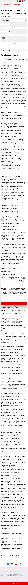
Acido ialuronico (19, 71)
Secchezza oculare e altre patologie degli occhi (9, 462)
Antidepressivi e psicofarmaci (15, 91)
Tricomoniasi (3, 525)
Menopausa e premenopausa (18, 351)
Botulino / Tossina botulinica (16, 115)
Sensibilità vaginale (20, 466)
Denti (19, 176)
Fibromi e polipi (12, 257)
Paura (25, 397)
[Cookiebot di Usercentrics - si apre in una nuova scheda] (19, 281)
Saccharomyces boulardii (5, 455)
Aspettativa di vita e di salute (21, 98)
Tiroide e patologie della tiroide (7, 521)
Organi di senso (4, 384)
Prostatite (15, 422)
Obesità (2, 378)
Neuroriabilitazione (21, 372)
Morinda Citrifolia (22, 362)
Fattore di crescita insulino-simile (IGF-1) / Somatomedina (11, 251)
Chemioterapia (3, 140)
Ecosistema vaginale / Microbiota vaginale (17, 217)
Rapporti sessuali (19, 434)
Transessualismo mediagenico (6, 522)
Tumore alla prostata (19, 527)
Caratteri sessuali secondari (6, 129)
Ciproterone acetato (20, 143)
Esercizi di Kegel (4, 236)
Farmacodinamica (16, 249)
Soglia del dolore (9, 498)
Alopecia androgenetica (20, 79)
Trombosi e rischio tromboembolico (7, 527)
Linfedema (11, 324)
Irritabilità (3, 311)
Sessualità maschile (19, 471)
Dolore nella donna (12, 204)
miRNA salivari (3, 359)
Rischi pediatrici (4, 450)
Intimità (23, 306)
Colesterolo (23, 149)
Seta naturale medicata (15, 472)
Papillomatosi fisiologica (12, 393)
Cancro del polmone (14, 123)
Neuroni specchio (4, 372)
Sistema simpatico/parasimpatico (7, 497)
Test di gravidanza (17, 518)
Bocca (19, 114)
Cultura (24, 170)
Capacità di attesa (4, 127)
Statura (20, 503)
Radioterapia (18, 432)
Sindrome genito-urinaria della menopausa (9, 488)
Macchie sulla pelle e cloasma (6, 332)
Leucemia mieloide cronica (6, 322)
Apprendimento (22, 95)
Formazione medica (20, 262)
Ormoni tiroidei (23, 384)
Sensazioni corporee (12, 465)
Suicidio (22, 504)
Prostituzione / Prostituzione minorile (8, 424)
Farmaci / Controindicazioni (17, 246)
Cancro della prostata (5, 126)
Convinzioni (21, 162)
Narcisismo (18, 367)
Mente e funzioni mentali (5, 353)
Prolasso (2, 422)
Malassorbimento (20, 333)
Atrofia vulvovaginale (23, 100)
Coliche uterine (3, 151)
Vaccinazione (7, 536)
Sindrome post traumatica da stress (7, 491)
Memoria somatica (4, 351)
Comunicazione (14, 155)
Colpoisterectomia (8, 152)
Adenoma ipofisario (22, 72)
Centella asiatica (15, 135)
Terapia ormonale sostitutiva (6, 516)
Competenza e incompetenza (6, 153)
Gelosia (19, 268)
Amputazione (14, 85)
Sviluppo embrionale (5, 507)
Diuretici (19, 199)
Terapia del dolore (13, 513)
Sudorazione (17, 504)
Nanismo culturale (11, 367)
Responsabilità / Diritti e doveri (16, 444)
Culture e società (4, 171)
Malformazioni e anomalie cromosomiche (8, 340)
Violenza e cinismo (22, 542)
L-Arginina (3, 316)
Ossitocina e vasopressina (20, 385)
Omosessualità (18, 381)
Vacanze (2, 536)
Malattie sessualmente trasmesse (7, 339)
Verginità (2, 541)
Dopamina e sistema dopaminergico (7, 212)
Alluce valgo (12, 79)
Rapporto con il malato (5, 435)
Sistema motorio (19, 494)
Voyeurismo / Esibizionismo (6, 548)
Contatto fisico (17, 158)
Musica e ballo (11, 364)
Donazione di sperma (14, 211)
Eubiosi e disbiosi (15, 239)
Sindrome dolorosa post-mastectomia (8, 487)
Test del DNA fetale (9, 518)
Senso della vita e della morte (21, 468)
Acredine (16, 72)
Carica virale (3, 130)
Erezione (16, 232)
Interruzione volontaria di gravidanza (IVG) (9, 306)
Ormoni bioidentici (15, 384)
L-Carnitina (8, 316)
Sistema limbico (12, 494)
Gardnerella (8, 268)
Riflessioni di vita (4, 448)
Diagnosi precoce (13, 182)
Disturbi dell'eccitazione (14, 189)
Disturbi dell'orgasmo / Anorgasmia (7, 192)
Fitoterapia (9, 260)
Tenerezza (17, 512)
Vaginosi (2, 539)
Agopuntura (24, 76)
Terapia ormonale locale (21, 515)
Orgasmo (9, 384)
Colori (23, 151)
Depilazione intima (4, 177)
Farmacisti (10, 249)
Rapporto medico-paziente (6, 438)
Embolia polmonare (4, 225)
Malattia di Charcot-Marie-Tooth (11, 334)
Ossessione (12, 385)
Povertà (16, 415)
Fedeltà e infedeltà (4, 254)
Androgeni (7, 87)
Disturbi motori (3, 193)
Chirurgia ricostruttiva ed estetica (7, 142)
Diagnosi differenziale (5, 182)
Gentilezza (3, 274)
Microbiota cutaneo (10, 356)
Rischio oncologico (11, 450)
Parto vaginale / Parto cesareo (6, 396)
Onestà (10, 382)
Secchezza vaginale (23, 462)
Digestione (3, 185)
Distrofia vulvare (8, 188)
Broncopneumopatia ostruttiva (6, 116)
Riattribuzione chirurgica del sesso (7, 447)
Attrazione (3, 103)
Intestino (20, 306)
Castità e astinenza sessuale (6, 132)
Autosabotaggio (23, 106)
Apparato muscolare (19, 94)
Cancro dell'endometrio (5, 124)
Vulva (13, 548)
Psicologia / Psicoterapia (5, 425)
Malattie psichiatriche (15, 337)
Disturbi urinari (14, 195)
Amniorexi (13, 84)
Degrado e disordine (11, 174)
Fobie (14, 262)
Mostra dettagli (21, 299)
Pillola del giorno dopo (17, 412)
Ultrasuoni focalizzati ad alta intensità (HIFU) (9, 533)
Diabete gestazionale (21, 180)
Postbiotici (8, 415)
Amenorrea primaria (5, 82)
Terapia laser (12, 515)
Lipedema (3, 327)
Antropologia (24, 91)
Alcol (7, 78)
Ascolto (2, 98)
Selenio (15, 463)
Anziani (2, 93)
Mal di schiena (13, 333)
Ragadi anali (9, 434)
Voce (12, 547)
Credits (15, 577)
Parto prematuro (18, 395)
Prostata (11, 422)
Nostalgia (11, 374)
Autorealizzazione (15, 106)
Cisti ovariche (3, 145)
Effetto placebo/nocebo (20, 220)
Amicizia (21, 82)
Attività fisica (20, 101)
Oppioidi (14, 382)
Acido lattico (3, 72)
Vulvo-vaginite (17, 548)
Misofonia (15, 359)
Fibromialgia (18, 257)
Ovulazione (15, 388)
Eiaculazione (12, 222)
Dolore (12, 201)
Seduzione (11, 463)
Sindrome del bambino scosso (6, 476)
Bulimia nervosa (4, 118)
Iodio (26, 309)
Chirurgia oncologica (21, 140)
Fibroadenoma (21, 256)
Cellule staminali (4, 135)
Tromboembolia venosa (15, 525)
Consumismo (11, 158)
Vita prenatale (3, 545)
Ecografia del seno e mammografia (12, 216)
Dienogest (23, 183)
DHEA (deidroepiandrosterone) (7, 180)
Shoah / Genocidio (4, 474)
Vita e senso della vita (18, 544)
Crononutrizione (19, 170)
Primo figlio (8, 418)
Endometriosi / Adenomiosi (6, 228)
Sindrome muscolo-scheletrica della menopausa (10, 490)
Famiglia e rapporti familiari (11, 244)
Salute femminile (21, 456)
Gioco (2, 278)
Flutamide (10, 262)
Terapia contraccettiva (5, 513)
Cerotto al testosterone (5, 136)
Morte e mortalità (4, 364)
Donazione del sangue (5, 211)
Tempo (12, 512)
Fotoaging (2, 263)
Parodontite (12, 395)
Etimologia (9, 239)
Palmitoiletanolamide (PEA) (6, 392)
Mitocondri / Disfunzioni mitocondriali (8, 361)
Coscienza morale (4, 165)
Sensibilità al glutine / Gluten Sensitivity (8, 466)
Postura (12, 415)
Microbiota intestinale (5, 358)
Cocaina (2, 149)
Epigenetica (13, 230)
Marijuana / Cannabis (5, 342)
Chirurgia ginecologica (11, 140)
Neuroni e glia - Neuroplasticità (16, 370)
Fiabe (16, 256)
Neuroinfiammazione (5, 370)
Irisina (24, 310)
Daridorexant (3, 174)
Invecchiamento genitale (5, 309)
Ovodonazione (9, 388)
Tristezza (8, 525)
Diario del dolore (12, 183)
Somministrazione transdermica (7, 500)
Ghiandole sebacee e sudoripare (7, 275)
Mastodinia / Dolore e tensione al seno (8, 346)
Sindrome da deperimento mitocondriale (8, 475)
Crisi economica (19, 168)
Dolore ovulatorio (13, 207)
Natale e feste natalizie (5, 369)
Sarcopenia (16, 457)
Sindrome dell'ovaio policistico (6, 479)
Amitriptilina (7, 84)
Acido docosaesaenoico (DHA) (6, 69)
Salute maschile (4, 457)
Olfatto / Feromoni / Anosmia (9, 378)
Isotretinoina (12, 311)
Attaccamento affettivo (5, 101)
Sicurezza (10, 474)
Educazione (14, 219)
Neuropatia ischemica (12, 372)
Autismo (7, 103)
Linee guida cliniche (4, 324)
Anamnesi (2, 87)
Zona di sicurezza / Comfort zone (14, 555)
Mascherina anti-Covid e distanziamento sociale (10, 343)
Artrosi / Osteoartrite (20, 97)
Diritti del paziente (4, 186)
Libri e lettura (18, 322)
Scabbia (20, 457)
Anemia (20, 88)
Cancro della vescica (14, 126)
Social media (3, 498)
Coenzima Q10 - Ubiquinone (10, 149)
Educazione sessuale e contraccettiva (8, 220)
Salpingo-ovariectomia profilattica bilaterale (9, 456)
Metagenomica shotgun (20, 355)
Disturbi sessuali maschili (5, 195)
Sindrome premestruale (19, 491)
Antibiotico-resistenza (5, 91)
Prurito (21, 424)
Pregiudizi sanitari (4, 416)
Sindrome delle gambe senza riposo (8, 485)
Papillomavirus (20, 393)
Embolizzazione (12, 225)
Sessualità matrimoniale (5, 472)
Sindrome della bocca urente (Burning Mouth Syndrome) (11, 481)
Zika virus (2, 555)
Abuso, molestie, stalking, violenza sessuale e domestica (11, 66)
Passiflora (15, 396)
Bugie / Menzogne (16, 116)
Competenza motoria (17, 153)
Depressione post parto (18, 177)
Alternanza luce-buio (5, 81)
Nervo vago (23, 369)
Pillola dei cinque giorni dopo (6, 412)
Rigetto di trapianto (11, 448)
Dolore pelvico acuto (22, 207)
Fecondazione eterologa (20, 253)
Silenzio (18, 474)
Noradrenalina (20, 373)
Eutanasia (21, 239)
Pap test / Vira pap (19, 392)
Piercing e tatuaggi (18, 402)
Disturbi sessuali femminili (21, 193)
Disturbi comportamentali (17, 188)
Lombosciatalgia (13, 327)
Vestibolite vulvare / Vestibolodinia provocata (9, 542)
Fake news (3, 244)
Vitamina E (19, 545)
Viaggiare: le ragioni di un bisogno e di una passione (14, 50)
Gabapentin (3, 268)
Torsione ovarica (17, 521)
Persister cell (14, 400)
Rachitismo (3, 432)
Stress (13, 504)
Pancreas (13, 392)
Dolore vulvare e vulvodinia (6, 209)
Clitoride (15, 146)
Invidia (22, 309)
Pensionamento (4, 400)
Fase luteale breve (4, 250)
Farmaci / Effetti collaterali (6, 247)
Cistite (8, 145)
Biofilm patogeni (4, 114)
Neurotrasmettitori (4, 373)
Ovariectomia (3, 388)
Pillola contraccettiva (22, 409)
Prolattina (6, 422)
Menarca (10, 351)
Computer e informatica (5, 155)
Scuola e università (4, 460)
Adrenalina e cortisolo (15, 75)
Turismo (9, 528)
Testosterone (3, 519)
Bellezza (16, 112)
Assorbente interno (4, 100)
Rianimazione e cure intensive (18, 445)
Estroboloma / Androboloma (6, 238)
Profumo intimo (15, 419)
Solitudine (24, 498)
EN (26, 1)
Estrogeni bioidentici (21, 238)
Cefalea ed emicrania (13, 133)
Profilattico (9, 419)
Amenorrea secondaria (14, 82)
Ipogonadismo (14, 310)
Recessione (19, 439)
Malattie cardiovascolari (5, 337)
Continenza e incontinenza (6, 159)
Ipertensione (3, 310)
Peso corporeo (20, 400)
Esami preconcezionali (14, 233)
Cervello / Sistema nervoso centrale (7, 137)
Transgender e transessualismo (19, 522)
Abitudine (12, 65)
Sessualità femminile (11, 471)
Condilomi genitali (4, 158)
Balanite (22, 111)
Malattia (2, 334)
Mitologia (17, 361)
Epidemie (8, 230)
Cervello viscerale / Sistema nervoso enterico (9, 139)
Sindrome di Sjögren (19, 485)
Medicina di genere (12, 348)
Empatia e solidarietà (15, 226)
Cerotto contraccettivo (14, 136)
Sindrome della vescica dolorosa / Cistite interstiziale (11, 482)
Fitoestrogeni (22, 259)
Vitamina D (14, 545)
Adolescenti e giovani (22, 74)
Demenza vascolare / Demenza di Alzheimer (9, 176)
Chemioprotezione (22, 139)
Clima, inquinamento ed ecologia (7, 146)
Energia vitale (3, 229)
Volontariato (16, 547)
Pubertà (15, 425)
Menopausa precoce (14, 352)
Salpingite (19, 455)
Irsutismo (7, 311)
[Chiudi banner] (26, 281)
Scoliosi (9, 459)
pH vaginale (8, 402)
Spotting (2, 503)
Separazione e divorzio (5, 469)
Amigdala (2, 84)
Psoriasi (12, 425)
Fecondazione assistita (11, 253)
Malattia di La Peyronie (22, 334)
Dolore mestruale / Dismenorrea (21, 202)
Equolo (12, 232)
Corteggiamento (19, 164)
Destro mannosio (13, 179)
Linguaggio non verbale (5, 325)
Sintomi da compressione (8, 492)
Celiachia (19, 133)
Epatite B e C (3, 230)
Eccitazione (3, 216)
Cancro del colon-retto (5, 123)
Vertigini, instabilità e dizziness (11, 541)
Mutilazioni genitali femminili (20, 364)
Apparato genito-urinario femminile (7, 94)
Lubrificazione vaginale (21, 327)
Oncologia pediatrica (5, 382)
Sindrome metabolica (22, 488)
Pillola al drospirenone (5, 405)
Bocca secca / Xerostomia (5, 115)
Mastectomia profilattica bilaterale (7, 345)
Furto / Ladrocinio (4, 265)
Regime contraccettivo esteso (6, 442)
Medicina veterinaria (21, 348)
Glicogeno (15, 278)
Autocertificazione (21, 103)
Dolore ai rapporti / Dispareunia (20, 201)
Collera (13, 151)
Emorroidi (18, 225)
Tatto (20, 511)
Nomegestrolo (14, 373)
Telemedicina (24, 511)
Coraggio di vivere (11, 164)
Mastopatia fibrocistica (20, 346)
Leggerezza (3, 321)
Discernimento (20, 186)
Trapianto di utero (8, 524)
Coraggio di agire (4, 164)
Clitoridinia (20, 146)
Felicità (10, 254)
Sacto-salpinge (14, 455)
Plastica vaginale (18, 413)
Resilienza (19, 442)
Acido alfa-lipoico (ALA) (15, 68)
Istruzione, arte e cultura (15, 313)
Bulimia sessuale (11, 118)
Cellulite (9, 135)
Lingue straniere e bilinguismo (16, 325)
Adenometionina (4, 74)
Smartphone (23, 497)
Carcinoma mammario (20, 129)
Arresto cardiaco (4, 97)
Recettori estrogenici (5, 441)
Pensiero (25, 399)
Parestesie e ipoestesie (5, 395)
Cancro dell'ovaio (14, 124)
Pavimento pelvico (4, 399)
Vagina (20, 538)
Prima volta (3, 418)
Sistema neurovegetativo (5, 495)
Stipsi (7, 504)
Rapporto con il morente (15, 435)
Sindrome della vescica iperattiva (7, 484)
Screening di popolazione (16, 459)
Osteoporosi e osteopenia (5, 387)
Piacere (13, 402)
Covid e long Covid (12, 165)
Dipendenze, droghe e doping (15, 185)
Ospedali (2, 385)
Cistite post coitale (13, 145)
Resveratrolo (3, 445)
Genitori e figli (21, 272)
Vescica (19, 541)
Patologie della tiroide (19, 397)
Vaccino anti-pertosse (5, 538)
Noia (10, 373)
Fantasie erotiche (20, 244)
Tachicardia (3, 511)
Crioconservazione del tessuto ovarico (8, 168)
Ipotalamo (20, 310)
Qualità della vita (4, 429)
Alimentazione (11, 78)
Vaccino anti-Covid (21, 536)
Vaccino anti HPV (14, 536)
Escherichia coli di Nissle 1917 (6, 235)
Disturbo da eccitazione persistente (7, 198)
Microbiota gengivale (18, 356)
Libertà (13, 322)
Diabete (15, 180)
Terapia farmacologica (5, 515)
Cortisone (25, 164)
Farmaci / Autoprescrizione (6, 246)
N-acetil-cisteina (4, 367)
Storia (10, 504)
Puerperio (20, 425)
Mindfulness (23, 358)
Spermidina (9, 501)
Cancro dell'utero (21, 124)
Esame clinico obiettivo (5, 233)
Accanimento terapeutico (5, 68)
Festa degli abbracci (5, 256)
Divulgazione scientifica (5, 201)
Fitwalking (15, 260)
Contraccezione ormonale (5, 161)
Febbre (24, 251)
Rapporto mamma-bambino (14, 436)
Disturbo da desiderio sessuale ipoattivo (8, 196)
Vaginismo (24, 538)
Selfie (19, 463)
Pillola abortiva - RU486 (5, 403)
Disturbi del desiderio (5, 189)
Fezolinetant (12, 256)
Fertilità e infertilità (23, 254)
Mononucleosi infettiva (5, 362)
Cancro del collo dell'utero (20, 121)
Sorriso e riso (3, 501)
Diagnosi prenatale (4, 183)
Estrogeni (14, 238)
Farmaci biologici (15, 247)
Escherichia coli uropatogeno (18, 235)
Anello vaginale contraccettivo (12, 88)
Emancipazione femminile (15, 223)
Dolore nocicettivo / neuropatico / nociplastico (9, 205)
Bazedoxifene (10, 112)
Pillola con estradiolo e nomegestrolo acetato (9, 408)
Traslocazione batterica (17, 524)
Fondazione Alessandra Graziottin (9, 579)
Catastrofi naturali (4, 133)
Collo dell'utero (19, 151)
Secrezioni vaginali (4, 463)
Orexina (18, 382)
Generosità (21, 270)
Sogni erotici (19, 498)
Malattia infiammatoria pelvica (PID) (8, 336)
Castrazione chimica (16, 132)
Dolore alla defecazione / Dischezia (7, 202)
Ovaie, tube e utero (19, 387)
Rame (14, 434)
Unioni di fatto (21, 533)
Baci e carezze (3, 111)
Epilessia (18, 230)
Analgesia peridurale (22, 85)
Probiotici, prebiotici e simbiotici (17, 418)
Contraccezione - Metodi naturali (18, 159)
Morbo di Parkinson (14, 362)
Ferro (18, 254)
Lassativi (25, 316)
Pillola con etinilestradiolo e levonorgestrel (9, 409)
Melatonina (8, 349)
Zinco (6, 555)
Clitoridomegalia (4, 148)
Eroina (20, 232)
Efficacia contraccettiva (5, 222)
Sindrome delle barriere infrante (20, 484)
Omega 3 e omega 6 (17, 379)
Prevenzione (19, 416)
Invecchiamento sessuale (15, 309)
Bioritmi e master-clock (12, 114)
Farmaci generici (22, 247)
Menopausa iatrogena (5, 352)
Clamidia (22, 145)
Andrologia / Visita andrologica (16, 87)
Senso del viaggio (4, 468)
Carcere (13, 129)
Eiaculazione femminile (20, 222)
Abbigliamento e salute (5, 65)
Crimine (18, 165)
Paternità (19, 396)
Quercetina (10, 429)
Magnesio (2, 333)
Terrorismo (3, 518)
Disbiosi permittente (12, 186)
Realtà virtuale (13, 439)
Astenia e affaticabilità (13, 100)
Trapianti (2, 524)
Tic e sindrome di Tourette (16, 519)
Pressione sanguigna (12, 416)
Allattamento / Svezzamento (20, 78)
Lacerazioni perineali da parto (17, 316)
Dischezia (2, 188)
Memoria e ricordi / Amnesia (17, 349)
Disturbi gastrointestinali (19, 192)
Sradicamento (8, 503)
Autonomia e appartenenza (6, 106)
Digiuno (7, 185)
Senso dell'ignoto (11, 468)
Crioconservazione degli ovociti (7, 167)
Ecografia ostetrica (4, 217)
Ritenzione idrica (19, 450)
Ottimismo (13, 387)
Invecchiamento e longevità (12, 307)
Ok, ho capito (14, 303)
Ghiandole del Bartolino (10, 274)
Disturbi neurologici (11, 193)
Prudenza (17, 424)
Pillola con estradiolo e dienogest (7, 406)
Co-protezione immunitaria (13, 148)
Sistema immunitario (5, 494)
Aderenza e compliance (12, 74)
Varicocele (23, 539)
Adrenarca (22, 75)
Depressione (11, 177)
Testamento (24, 518)
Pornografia (3, 415)
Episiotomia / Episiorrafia (5, 232)
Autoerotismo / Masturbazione (12, 104)
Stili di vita (3, 504)
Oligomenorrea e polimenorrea (7, 379)
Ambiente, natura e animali (15, 81)
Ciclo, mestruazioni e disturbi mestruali (8, 143)
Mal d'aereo (7, 333)
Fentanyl (14, 254)
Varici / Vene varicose (17, 539)
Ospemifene (7, 385)
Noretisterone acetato (5, 374)
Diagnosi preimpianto (21, 182)
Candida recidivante (22, 126)
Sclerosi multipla (4, 459)
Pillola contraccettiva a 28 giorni (7, 411)
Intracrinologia (3, 307)
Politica (23, 413)
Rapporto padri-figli (15, 438)
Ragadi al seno (3, 434)
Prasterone (21, 415)
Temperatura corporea (5, 512)
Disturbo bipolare (21, 195)
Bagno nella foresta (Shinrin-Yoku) (13, 111)
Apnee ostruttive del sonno (10, 93)
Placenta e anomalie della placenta (7, 413)
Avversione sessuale (4, 107)
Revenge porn (9, 445)
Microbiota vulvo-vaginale (15, 358)
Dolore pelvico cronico (5, 208)
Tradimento (23, 521)
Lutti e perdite (3, 328)
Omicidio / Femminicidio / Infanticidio (8, 381)
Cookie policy (10, 577)
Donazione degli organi (16, 209)
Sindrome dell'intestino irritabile (19, 476)
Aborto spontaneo (18, 65)
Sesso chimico (3, 471)
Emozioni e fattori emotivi (5, 226)
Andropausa (3, 88)
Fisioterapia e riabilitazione (14, 259)
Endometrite (14, 228)
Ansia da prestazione (12, 90)
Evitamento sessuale (4, 241)
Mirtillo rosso (9, 359)
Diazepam (18, 183)
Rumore (2, 451)
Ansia (6, 90)
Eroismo (24, 232)
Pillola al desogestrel (14, 403)
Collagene (9, 151)
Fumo (6, 263)
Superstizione (17, 506)
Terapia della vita (21, 513)
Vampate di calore (8, 539)
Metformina (3, 356)
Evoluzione (11, 241)
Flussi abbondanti (4, 262)
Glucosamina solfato (21, 278)
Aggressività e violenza (12, 76)
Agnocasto (19, 76)
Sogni (15, 498)
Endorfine (19, 228)
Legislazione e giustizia (10, 321)
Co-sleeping (21, 148)
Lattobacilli (3, 318)
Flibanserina (20, 260)
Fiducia (23, 257)
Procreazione (3, 419)
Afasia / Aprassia (4, 76)
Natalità (11, 369)
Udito (2, 532)
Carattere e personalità (12, 127)
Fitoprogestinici (4, 260)
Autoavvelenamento (13, 103)
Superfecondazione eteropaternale (7, 506)
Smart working (17, 497)
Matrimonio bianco (4, 348)
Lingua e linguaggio (18, 324)
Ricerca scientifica (18, 447)
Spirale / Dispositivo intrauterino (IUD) (19, 501)
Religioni (14, 442)
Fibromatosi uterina (4, 257)
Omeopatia (24, 379)
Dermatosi (3, 179)
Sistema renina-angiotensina (16, 495)
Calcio (9, 121)
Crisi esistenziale (4, 170)
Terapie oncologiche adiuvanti (18, 516)
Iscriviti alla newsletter (14, 583)
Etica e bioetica (3, 239)
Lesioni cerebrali (19, 321)
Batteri (6, 112)
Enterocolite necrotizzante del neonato (14, 229)
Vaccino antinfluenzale (14, 538)
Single (2, 492)
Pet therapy (3, 402)
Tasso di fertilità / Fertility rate (12, 511)
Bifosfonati (20, 112)
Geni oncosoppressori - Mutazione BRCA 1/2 (9, 272)
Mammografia (20, 340)
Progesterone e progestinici (6, 421)
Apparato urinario (14, 95)
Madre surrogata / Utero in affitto (19, 332)
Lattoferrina (8, 318)
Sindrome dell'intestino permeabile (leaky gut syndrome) (11, 478)
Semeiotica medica (4, 465)
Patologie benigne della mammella (7, 397)
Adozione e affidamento (5, 75)
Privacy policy (4, 577)
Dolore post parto (13, 208)
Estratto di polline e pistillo (13, 236)
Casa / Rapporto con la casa (19, 130)
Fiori (7, 259)
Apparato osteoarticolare (5, 95)
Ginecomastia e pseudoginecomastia (7, 277)
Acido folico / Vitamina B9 (17, 69)
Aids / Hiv (3, 78)
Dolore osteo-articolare (5, 207)
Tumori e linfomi (4, 528)
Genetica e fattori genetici (5, 271)
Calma (13, 121)
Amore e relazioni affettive (6, 85)
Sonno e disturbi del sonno (19, 500)
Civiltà (19, 145)
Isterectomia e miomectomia (21, 311)
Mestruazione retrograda (16, 353)
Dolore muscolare (4, 204)
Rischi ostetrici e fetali (20, 448)
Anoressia (2, 90)
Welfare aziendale (4, 552)
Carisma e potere (9, 130)
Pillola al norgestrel (14, 405)
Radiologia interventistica (10, 432)
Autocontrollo (3, 104)
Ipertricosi (9, 310)
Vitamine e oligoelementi (5, 547)
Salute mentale (10, 457)
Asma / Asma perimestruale (9, 98)
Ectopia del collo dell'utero (6, 219)
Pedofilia (10, 399)
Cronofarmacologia (11, 170)
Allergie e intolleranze (5, 79)
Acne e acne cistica (9, 72)
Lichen (23, 322)
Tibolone (8, 519)
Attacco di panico (14, 101)
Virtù (2, 544)
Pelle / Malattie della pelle (18, 399)
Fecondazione (3, 253)
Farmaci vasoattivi (4, 249)
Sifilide (14, 474)
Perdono (9, 400)
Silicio (22, 474)
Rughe (24, 450)
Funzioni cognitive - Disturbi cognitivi (15, 263)
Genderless (16, 270)
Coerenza (18, 149)
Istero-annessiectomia (5, 313)
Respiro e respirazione (5, 444)
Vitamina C (9, 545)
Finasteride (3, 259)
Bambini (2, 112)
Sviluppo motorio (13, 507)
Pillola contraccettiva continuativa (20, 411)
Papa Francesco (4, 393)
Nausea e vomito (17, 369)
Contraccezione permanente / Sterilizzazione (9, 162)
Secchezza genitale (12, 460)
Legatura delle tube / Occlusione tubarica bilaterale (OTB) (12, 319)
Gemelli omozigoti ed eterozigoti (7, 270)
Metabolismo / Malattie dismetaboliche (8, 355)
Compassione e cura (16, 152)
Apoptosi (17, 93)
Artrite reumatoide (11, 97)
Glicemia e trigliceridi (8, 278)
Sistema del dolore (17, 492)
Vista (12, 544)
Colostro (2, 152)
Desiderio (7, 179)
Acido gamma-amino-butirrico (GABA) (8, 71)
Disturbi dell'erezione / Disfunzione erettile (9, 191)
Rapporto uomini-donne (5, 439)
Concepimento (17, 156)
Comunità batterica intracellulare (7, 156)
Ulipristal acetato (7, 532)
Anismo (24, 88)
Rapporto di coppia (4, 436)
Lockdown (7, 327)
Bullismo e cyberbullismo (19, 118)
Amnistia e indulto (19, 84)
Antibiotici (19, 90)
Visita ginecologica (7, 544)
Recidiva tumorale (12, 441)
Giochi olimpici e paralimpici (20, 277)
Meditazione (3, 349)
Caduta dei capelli (4, 121)
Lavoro (13, 318)
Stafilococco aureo (14, 503)
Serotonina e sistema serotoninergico (18, 469)
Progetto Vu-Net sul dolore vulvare (18, 421)
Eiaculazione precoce (5, 223)
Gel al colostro (14, 268)
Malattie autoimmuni (20, 336)
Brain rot (24, 115)
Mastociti (16, 345)
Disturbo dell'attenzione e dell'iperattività (8, 199)
